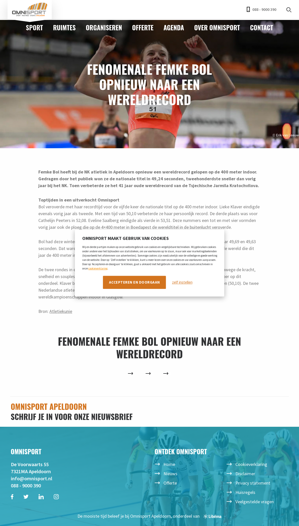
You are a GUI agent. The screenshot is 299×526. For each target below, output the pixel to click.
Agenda (174, 27)
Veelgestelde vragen (254, 502)
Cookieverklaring (251, 464)
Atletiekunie (60, 311)
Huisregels (245, 492)
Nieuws (170, 474)
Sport (34, 27)
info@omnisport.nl (31, 478)
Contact (261, 27)
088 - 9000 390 (261, 9)
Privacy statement (252, 483)
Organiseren (104, 27)
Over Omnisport (217, 27)
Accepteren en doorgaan (134, 282)
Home (169, 464)
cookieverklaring (97, 268)
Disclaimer (245, 474)
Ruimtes (64, 27)
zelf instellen (182, 282)
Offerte (143, 27)
